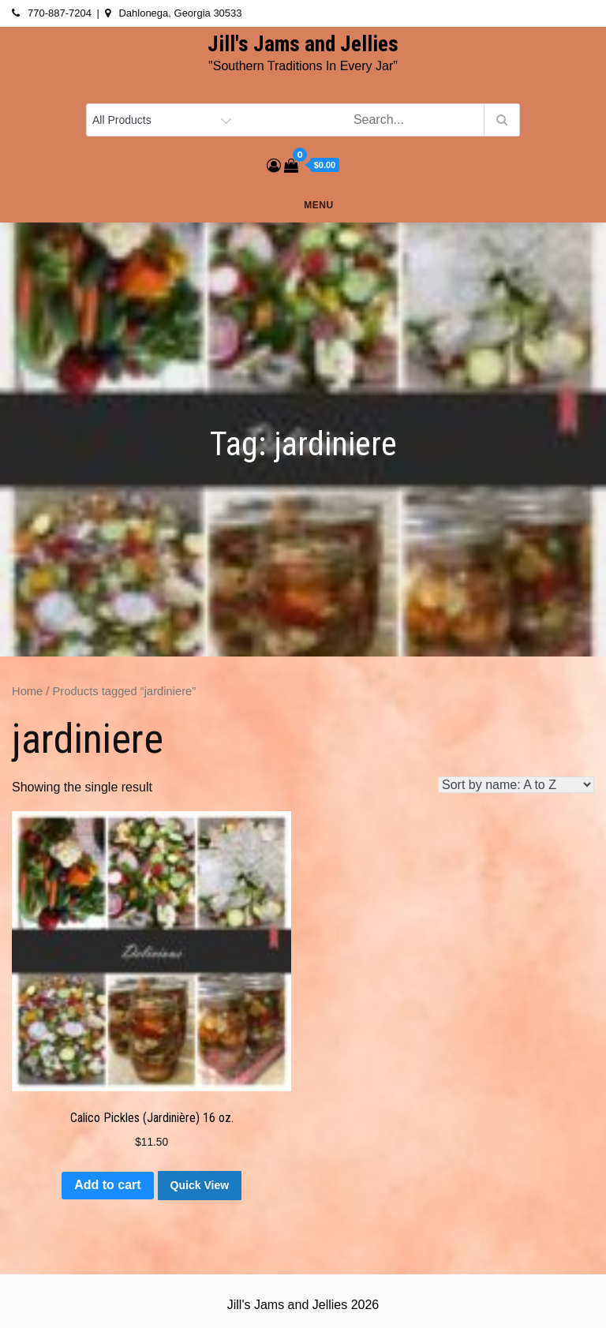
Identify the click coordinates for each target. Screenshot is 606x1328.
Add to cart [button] (107, 1184)
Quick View (199, 1185)
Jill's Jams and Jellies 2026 (303, 1304)
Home (27, 691)
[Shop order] (516, 784)
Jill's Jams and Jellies (303, 44)
